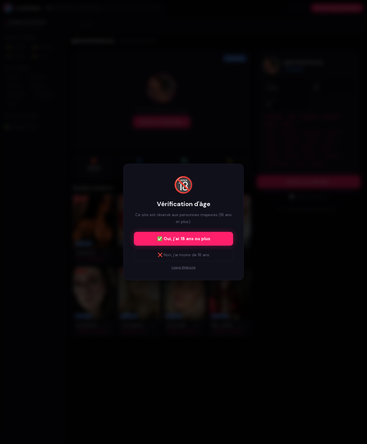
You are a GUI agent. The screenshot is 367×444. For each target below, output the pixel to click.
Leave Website (183, 267)
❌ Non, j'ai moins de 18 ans (183, 254)
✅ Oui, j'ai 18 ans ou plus (183, 239)
